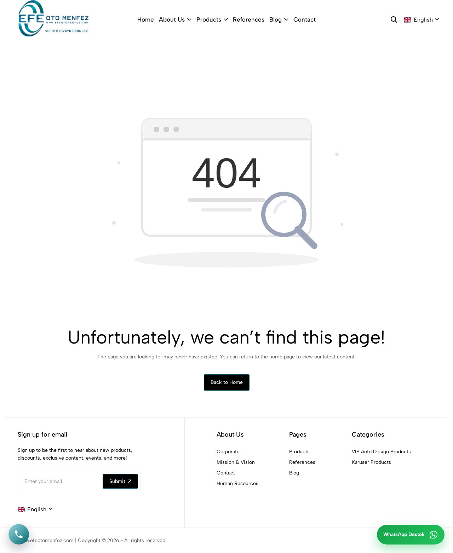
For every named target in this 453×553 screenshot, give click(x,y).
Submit (120, 481)
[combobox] (421, 20)
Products (212, 19)
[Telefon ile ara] (18, 534)
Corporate (228, 452)
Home (145, 19)
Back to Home (227, 382)
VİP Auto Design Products (381, 452)
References (248, 19)
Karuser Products (371, 462)
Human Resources (237, 483)
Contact (304, 19)
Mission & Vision (236, 462)
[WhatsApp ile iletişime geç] (411, 535)
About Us (175, 19)
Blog (278, 19)
